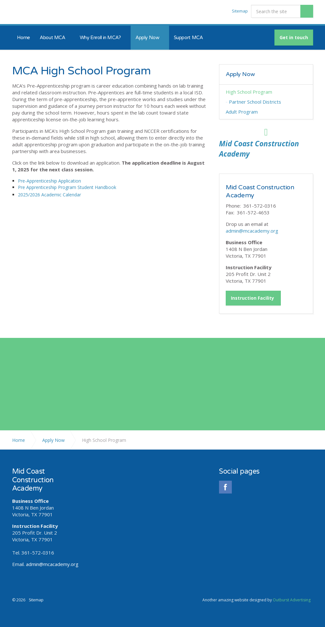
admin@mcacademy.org (252, 230)
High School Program (249, 92)
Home (23, 37)
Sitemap (240, 11)
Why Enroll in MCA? (100, 37)
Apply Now (147, 37)
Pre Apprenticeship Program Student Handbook (67, 187)
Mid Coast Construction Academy (40, 12)
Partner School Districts (255, 102)
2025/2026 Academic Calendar (49, 195)
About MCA (52, 37)
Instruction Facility (252, 298)
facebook (225, 486)
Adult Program (242, 111)
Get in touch (294, 37)
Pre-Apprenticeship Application (49, 181)
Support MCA (188, 37)
